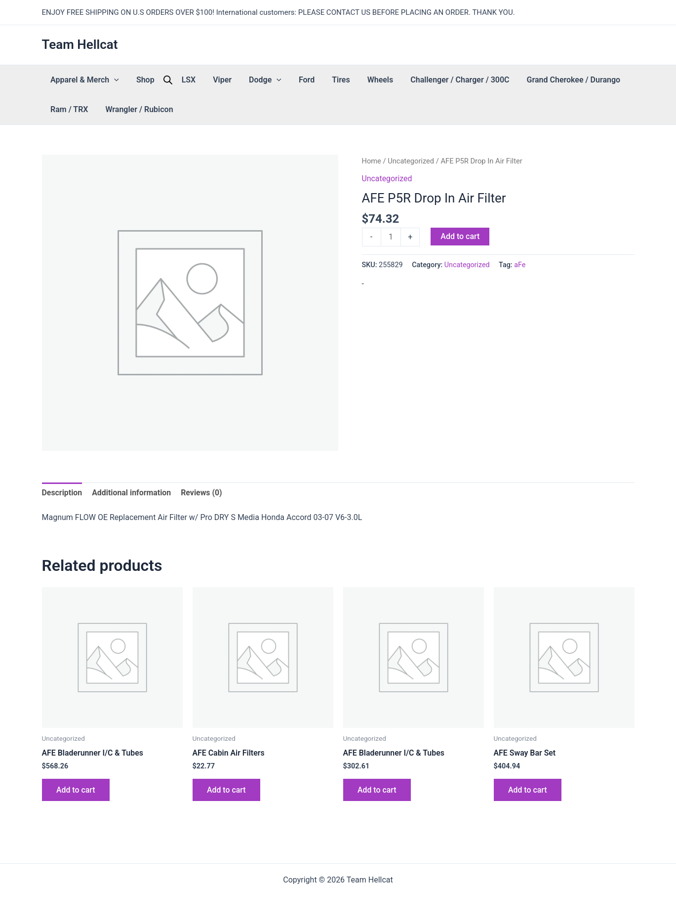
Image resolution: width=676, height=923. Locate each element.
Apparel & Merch (81, 80)
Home (372, 161)
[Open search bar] (153, 80)
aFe (520, 265)
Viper (196, 79)
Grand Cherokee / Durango (503, 79)
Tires (293, 79)
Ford (266, 79)
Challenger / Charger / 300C (397, 79)
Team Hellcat (80, 44)
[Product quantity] (391, 237)
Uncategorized (411, 161)
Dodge (232, 80)
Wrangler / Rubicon (81, 109)
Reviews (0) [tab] (202, 492)
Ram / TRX (578, 79)
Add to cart (460, 236)
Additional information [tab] (132, 492)
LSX (170, 79)
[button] (111, 80)
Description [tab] (62, 492)
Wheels (325, 79)
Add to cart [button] (76, 790)
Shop (134, 79)
